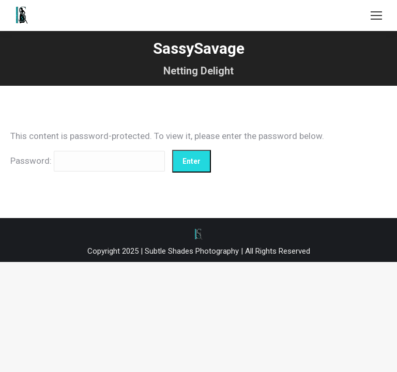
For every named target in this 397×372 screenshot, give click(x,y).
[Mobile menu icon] (376, 15)
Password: (87, 161)
